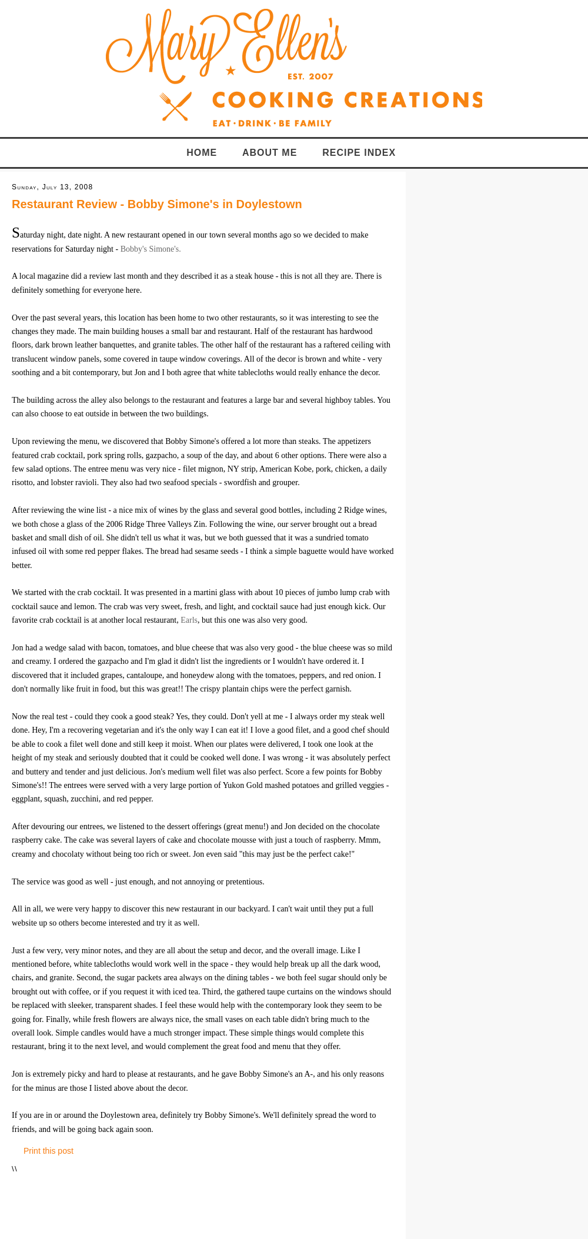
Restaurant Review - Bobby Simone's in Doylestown (157, 204)
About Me (269, 153)
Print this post (49, 1150)
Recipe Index (359, 153)
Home (201, 153)
